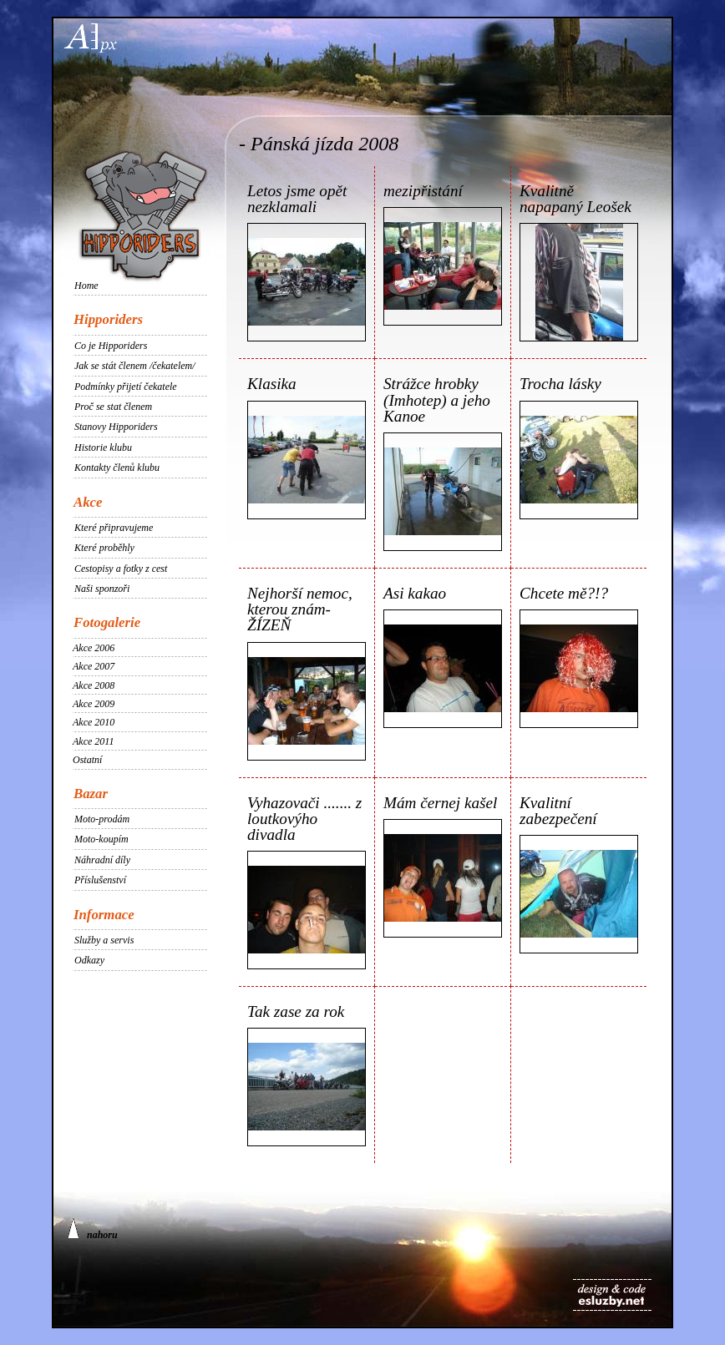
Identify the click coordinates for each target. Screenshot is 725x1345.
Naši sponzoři (101, 588)
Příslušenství (100, 880)
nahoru (93, 1229)
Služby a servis (104, 940)
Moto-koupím (101, 839)
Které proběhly (104, 548)
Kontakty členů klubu (117, 467)
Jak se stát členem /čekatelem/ (134, 366)
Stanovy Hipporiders (116, 426)
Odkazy (89, 960)
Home (86, 285)
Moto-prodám (101, 819)
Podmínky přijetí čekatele (125, 386)
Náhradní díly (102, 860)
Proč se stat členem (113, 406)
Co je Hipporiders (110, 345)
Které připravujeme (113, 527)
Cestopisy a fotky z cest (120, 568)
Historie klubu (103, 447)
